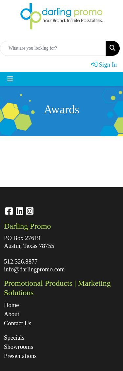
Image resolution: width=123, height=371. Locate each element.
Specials (14, 337)
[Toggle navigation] (10, 79)
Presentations (20, 355)
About (11, 314)
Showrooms (18, 346)
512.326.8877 (21, 261)
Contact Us (17, 323)
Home (11, 304)
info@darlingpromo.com (34, 269)
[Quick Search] (53, 48)
